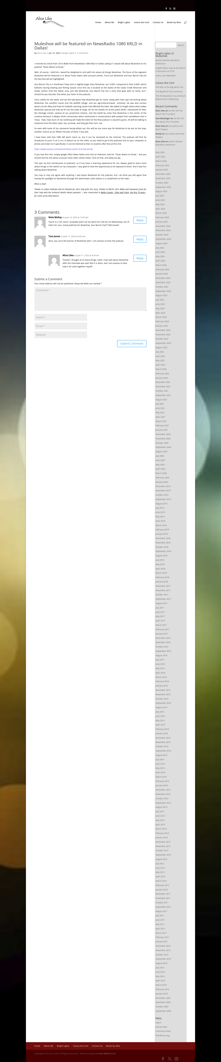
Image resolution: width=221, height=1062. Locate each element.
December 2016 (163, 638)
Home (98, 22)
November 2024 (163, 230)
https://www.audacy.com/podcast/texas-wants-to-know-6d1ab (63, 149)
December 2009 (163, 998)
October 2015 (162, 698)
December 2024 (163, 226)
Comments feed (163, 1031)
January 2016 (162, 685)
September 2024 (163, 239)
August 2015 (161, 707)
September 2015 (163, 703)
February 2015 (162, 729)
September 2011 (163, 907)
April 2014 (160, 772)
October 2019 (162, 495)
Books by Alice (174, 22)
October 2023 (162, 286)
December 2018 (163, 538)
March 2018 (161, 573)
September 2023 (163, 291)
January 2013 (162, 837)
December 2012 (163, 842)
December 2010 (163, 946)
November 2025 (163, 178)
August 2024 (161, 243)
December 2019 (163, 486)
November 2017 (163, 590)
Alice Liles (42, 53)
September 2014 (163, 750)
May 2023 (160, 308)
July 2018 (160, 560)
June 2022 (160, 356)
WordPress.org (162, 1035)
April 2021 (160, 417)
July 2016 (160, 659)
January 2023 (162, 325)
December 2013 (163, 789)
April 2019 (160, 521)
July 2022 (160, 351)
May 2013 (160, 820)
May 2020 (160, 464)
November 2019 (163, 490)
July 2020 (160, 456)
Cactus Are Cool (141, 22)
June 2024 (160, 252)
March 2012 (161, 881)
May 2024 (160, 256)
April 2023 (160, 312)
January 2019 (162, 534)
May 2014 (160, 768)
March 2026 (161, 161)
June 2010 (160, 972)
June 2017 (160, 612)
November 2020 (163, 438)
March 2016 (161, 677)
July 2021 (160, 403)
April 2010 (160, 980)
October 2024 (162, 234)
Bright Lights (124, 22)
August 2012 (161, 859)
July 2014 (160, 759)
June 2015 (160, 716)
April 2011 (160, 928)
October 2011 (162, 902)
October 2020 (162, 443)
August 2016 (161, 655)
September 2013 (163, 802)
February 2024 (162, 269)
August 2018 (161, 555)
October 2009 (162, 1006)
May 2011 (160, 924)
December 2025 (163, 174)
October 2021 (162, 390)
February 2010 (162, 989)
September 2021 (163, 395)
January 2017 (162, 633)
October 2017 (162, 594)
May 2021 (160, 412)
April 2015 (160, 724)
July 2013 (160, 811)
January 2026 (162, 169)
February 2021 (162, 425)
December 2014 (163, 737)
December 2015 (163, 690)
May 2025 (160, 204)
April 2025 (160, 208)
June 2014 (160, 763)
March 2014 (161, 776)
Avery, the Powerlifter (166, 75)
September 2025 (163, 187)
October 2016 (162, 646)
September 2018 (163, 551)
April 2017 (160, 620)
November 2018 (163, 542)
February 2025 (162, 217)
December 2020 (163, 434)
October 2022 (162, 338)
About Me (109, 22)
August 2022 (161, 347)
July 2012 (160, 863)
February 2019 (162, 529)
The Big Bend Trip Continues (169, 91)
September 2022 (163, 343)
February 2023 (162, 321)
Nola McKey (55, 217)
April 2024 (160, 260)
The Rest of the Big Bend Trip (169, 87)
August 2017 (161, 603)
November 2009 (163, 1002)
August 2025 (161, 191)
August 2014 (161, 755)
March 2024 (161, 265)
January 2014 (162, 785)
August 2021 (161, 399)
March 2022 (161, 369)
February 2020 (162, 477)
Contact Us (158, 22)
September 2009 (163, 1011)
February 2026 (162, 165)
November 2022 (163, 334)
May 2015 (160, 720)
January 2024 (162, 273)
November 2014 (163, 742)
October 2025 (162, 182)
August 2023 (161, 295)
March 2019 (161, 525)
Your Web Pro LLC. (107, 1053)
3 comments (82, 53)
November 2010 (163, 950)
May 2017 (160, 616)
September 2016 (163, 651)
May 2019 (160, 516)
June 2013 (160, 815)
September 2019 (163, 499)
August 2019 (161, 503)
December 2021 (163, 382)
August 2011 (161, 911)
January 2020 (162, 482)
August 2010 (161, 963)
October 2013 (162, 798)
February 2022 (162, 373)
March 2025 (161, 213)
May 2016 (160, 668)
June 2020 (160, 460)
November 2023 (163, 282)
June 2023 (160, 304)
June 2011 (160, 920)
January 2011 (162, 941)
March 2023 (161, 317)
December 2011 (163, 893)
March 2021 (161, 421)
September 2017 (163, 599)
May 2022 (160, 360)
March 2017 (161, 625)
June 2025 (160, 200)
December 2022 (163, 330)
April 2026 (160, 156)
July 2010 (160, 967)
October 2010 (162, 954)
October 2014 (162, 746)
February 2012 (162, 885)
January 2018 (162, 581)
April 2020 (160, 468)
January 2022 (162, 378)
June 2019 (160, 512)
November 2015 (163, 694)
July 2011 (160, 915)
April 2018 (160, 568)
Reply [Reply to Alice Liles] (139, 258)
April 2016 (160, 672)
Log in (158, 1022)
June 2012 (160, 868)
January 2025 (162, 221)
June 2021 (160, 408)
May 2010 (160, 976)
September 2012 (163, 854)
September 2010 (163, 959)
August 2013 (161, 807)
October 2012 (162, 850)
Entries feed (161, 1027)
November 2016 (163, 642)
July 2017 (160, 607)
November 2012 (163, 846)
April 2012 (160, 876)
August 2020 (161, 451)
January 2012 (162, 889)
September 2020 (163, 447)
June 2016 (160, 664)
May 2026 (160, 152)
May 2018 (160, 564)
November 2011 (163, 898)
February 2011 (162, 937)
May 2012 (160, 872)
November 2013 (163, 794)
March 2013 (161, 828)
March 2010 (161, 985)
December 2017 (163, 586)
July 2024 (160, 247)
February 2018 (162, 577)
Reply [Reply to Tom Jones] (139, 239)
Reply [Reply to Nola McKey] (139, 220)
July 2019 (160, 507)
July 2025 (160, 195)
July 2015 (160, 711)
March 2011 (161, 933)
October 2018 (162, 547)
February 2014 (162, 781)
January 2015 (162, 733)
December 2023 (163, 278)
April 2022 (160, 364)
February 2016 (162, 681)
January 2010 (162, 993)
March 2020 (161, 473)
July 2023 (160, 299)
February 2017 (162, 629)
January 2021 (162, 429)
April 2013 (160, 824)
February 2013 (162, 833)
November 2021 (163, 386)
